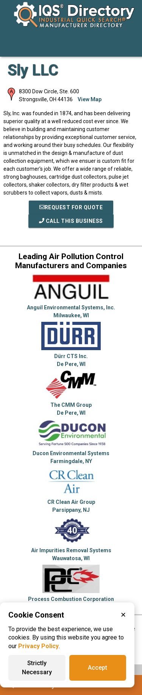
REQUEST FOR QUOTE (71, 207)
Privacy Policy (38, 646)
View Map (89, 99)
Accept (97, 667)
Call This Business (71, 221)
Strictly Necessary (37, 667)
